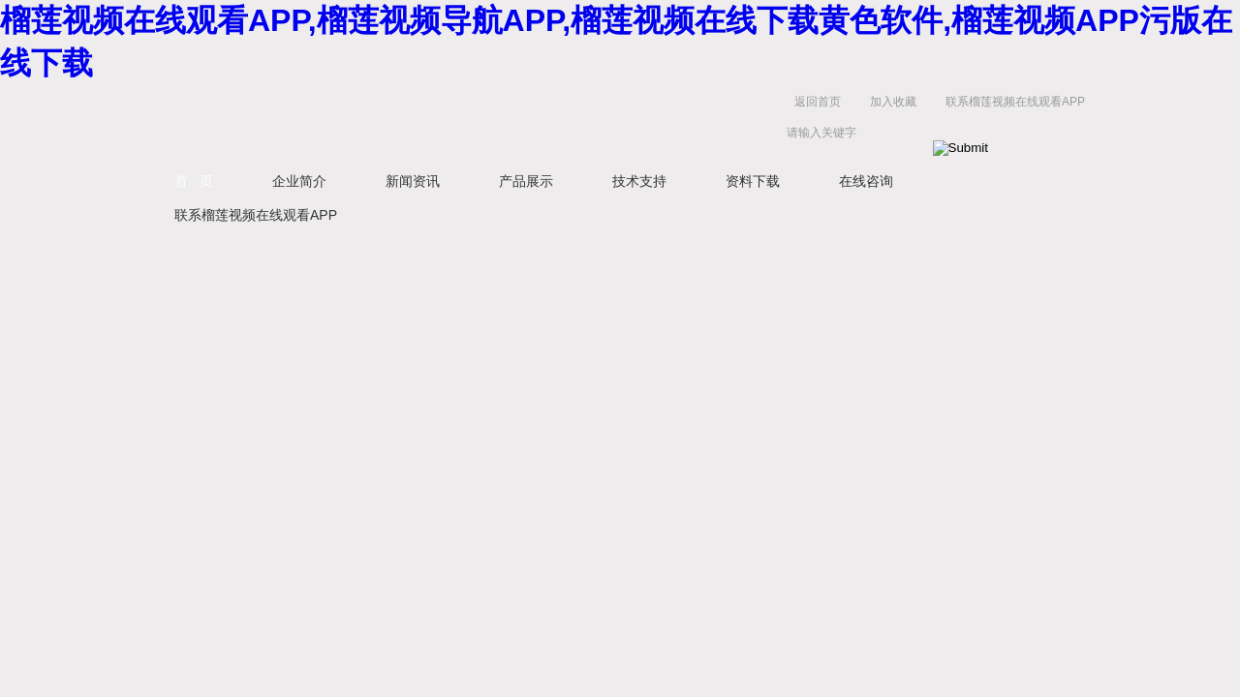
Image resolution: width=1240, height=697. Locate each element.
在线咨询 (866, 181)
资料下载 (753, 181)
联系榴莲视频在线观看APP (1015, 101)
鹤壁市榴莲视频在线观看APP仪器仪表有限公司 (339, 121)
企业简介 (299, 181)
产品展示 (526, 181)
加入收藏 (893, 101)
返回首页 (817, 101)
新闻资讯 (413, 181)
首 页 (193, 181)
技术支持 (639, 181)
